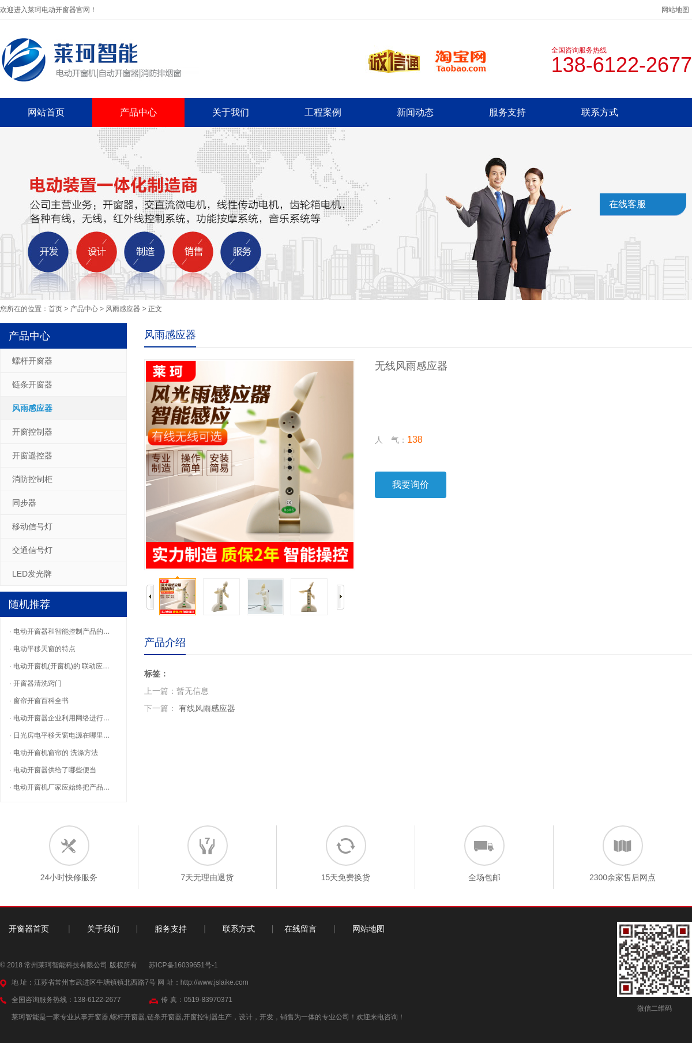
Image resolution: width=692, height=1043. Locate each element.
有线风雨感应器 (207, 708)
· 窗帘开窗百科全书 (39, 701)
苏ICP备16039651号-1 (183, 965)
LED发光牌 (32, 573)
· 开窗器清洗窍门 (35, 683)
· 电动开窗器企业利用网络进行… (59, 718)
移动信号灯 (32, 526)
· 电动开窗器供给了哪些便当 (52, 770)
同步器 (24, 502)
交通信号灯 (32, 550)
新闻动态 (415, 112)
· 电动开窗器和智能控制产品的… (59, 631)
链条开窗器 (32, 384)
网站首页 (46, 112)
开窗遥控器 (32, 455)
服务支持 (507, 112)
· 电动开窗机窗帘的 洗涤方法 (53, 753)
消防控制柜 (32, 479)
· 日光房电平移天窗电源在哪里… (59, 735)
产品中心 (138, 112)
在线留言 (300, 928)
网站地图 (675, 10)
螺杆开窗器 (32, 360)
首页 (55, 309)
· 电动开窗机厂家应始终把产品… (59, 787)
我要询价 (410, 484)
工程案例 (322, 112)
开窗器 (98, 1017)
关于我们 (230, 112)
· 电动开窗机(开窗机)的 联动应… (59, 666)
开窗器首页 (29, 928)
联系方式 (599, 112)
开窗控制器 (32, 431)
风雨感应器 (123, 309)
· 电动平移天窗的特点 (42, 649)
